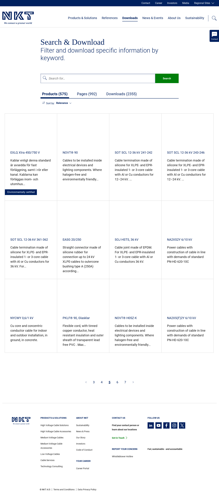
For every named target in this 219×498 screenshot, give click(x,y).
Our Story (80, 437)
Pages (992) (87, 94)
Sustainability (194, 18)
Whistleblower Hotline (122, 456)
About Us (174, 18)
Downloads (130, 18)
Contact (145, 3)
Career (158, 3)
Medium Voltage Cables (52, 437)
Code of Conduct (84, 450)
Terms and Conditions (64, 489)
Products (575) (55, 94)
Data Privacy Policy (87, 489)
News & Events (152, 18)
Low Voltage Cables (50, 454)
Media (185, 3)
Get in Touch (118, 438)
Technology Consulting (52, 466)
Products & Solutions (82, 18)
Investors (172, 3)
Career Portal (82, 468)
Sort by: (50, 103)
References (110, 18)
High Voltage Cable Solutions (55, 425)
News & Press (82, 431)
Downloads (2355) (121, 94)
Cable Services (47, 460)
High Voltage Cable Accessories (56, 431)
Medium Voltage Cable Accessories (51, 445)
